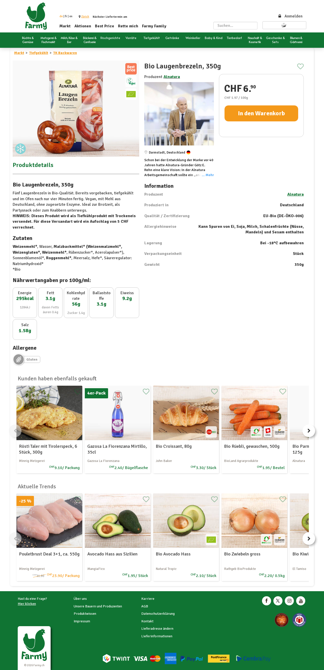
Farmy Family (154, 26)
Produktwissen (85, 613)
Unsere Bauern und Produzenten (98, 606)
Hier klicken (27, 604)
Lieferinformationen (156, 636)
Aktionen (82, 26)
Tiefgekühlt (38, 53)
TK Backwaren (65, 53)
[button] (85, 16)
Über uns (80, 599)
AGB (144, 606)
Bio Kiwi (300, 554)
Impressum (82, 621)
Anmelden (290, 16)
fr (66, 16)
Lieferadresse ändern (157, 628)
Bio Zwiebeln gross (242, 554)
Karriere (147, 599)
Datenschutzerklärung (158, 613)
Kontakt (147, 621)
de (61, 16)
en (70, 16)
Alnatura (172, 76)
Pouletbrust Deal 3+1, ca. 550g (49, 554)
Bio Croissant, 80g (174, 446)
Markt (65, 26)
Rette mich (128, 26)
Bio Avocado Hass (173, 554)
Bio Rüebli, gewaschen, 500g (251, 446)
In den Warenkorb (261, 113)
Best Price (104, 26)
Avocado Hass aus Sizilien (112, 554)
